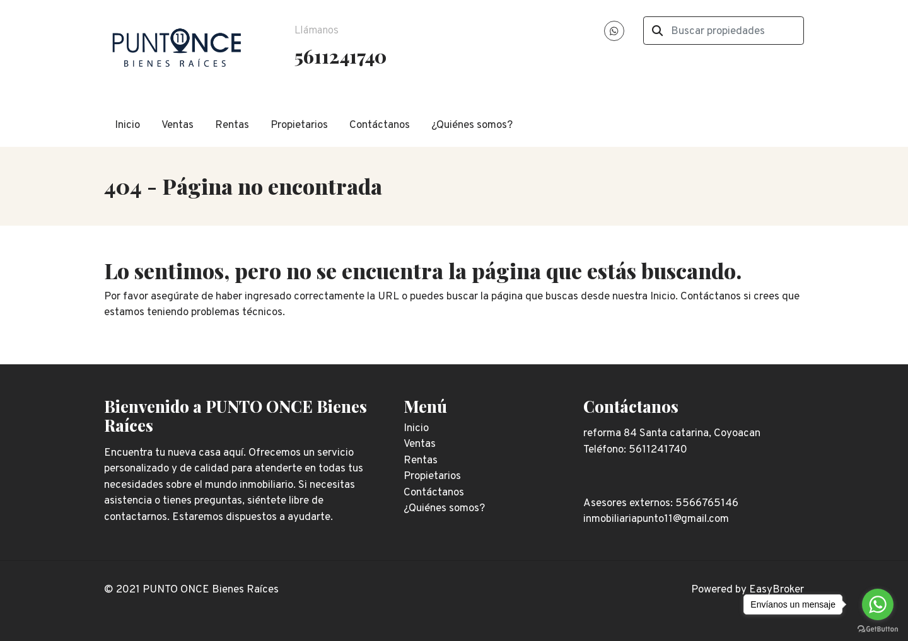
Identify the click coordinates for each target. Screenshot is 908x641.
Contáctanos (379, 125)
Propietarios (299, 125)
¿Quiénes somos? (472, 125)
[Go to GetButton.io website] (878, 628)
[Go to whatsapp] (877, 604)
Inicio (127, 125)
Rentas (232, 125)
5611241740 (340, 55)
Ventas (177, 125)
